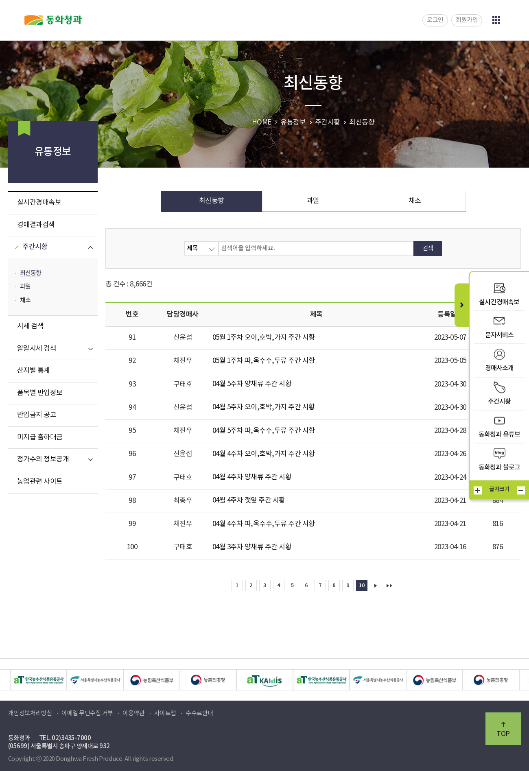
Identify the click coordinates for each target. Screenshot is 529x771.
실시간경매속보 (39, 203)
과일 (25, 286)
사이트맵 (165, 713)
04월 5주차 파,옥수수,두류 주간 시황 (263, 431)
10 (361, 585)
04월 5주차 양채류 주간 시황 (252, 384)
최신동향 (31, 273)
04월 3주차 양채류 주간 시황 (252, 547)
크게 (478, 490)
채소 (25, 300)
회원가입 (467, 20)
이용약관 (133, 713)
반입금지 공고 (37, 415)
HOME (261, 122)
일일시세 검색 (37, 349)
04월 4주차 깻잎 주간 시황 (248, 500)
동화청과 (53, 20)
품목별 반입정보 (40, 393)
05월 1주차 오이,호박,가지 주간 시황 (263, 338)
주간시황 (35, 247)
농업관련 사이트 (40, 482)
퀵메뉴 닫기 (462, 305)
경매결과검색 (36, 225)
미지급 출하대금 (40, 437)
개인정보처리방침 (30, 713)
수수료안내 (199, 713)
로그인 (435, 20)
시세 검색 (30, 326)
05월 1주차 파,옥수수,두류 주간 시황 (263, 361)
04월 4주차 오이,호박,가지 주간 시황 (263, 454)
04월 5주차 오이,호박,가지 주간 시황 (263, 407)
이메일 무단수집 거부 (87, 713)
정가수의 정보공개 (43, 459)
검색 (427, 248)
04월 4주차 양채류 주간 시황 (252, 477)
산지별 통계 (33, 371)
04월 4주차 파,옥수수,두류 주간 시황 (263, 524)
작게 (521, 490)
